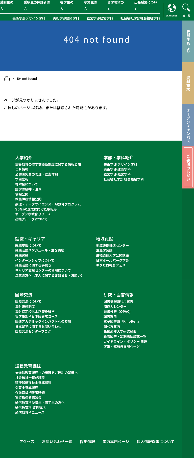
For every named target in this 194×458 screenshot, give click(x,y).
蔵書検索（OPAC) (117, 311)
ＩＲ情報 (21, 169)
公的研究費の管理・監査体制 (36, 174)
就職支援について (28, 245)
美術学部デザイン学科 (28, 18)
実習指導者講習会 (28, 397)
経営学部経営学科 (100, 18)
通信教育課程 (28, 365)
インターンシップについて (34, 260)
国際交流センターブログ (33, 331)
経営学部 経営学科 (117, 174)
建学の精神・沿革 (28, 189)
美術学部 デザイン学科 (120, 164)
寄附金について (26, 184)
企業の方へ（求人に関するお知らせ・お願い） (49, 275)
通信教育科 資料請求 (30, 407)
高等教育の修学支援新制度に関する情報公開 (48, 164)
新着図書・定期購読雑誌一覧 (125, 336)
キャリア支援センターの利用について (43, 270)
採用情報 (87, 441)
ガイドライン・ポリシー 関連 (125, 341)
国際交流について (28, 301)
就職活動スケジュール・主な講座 (39, 250)
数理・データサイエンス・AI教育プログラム (48, 204)
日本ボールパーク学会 (112, 260)
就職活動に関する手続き (33, 265)
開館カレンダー (115, 306)
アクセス (26, 441)
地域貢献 (104, 238)
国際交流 (23, 294)
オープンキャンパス (188, 125)
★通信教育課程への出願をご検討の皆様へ (46, 372)
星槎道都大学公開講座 (112, 255)
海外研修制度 (25, 306)
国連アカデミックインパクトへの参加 (43, 321)
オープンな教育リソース (33, 214)
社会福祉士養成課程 (30, 377)
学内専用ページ (116, 441)
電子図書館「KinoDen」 (122, 321)
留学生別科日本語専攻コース (36, 316)
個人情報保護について (156, 441)
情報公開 (21, 194)
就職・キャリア (30, 238)
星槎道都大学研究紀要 (120, 331)
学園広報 (21, 179)
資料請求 (188, 83)
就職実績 (21, 255)
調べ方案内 (112, 326)
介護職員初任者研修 (30, 392)
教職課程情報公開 (28, 199)
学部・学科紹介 (119, 157)
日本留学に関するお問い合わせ (38, 326)
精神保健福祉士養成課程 (33, 382)
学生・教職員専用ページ (122, 346)
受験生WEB (188, 41)
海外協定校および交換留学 (35, 311)
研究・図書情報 (119, 294)
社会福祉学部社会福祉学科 (140, 18)
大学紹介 (23, 157)
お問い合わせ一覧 (57, 441)
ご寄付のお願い (188, 167)
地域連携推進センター (112, 245)
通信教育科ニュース (29, 412)
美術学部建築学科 (66, 18)
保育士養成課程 (26, 387)
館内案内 (110, 316)
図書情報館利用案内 (118, 301)
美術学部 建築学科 (117, 169)
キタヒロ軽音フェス (111, 265)
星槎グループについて (31, 219)
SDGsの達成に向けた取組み (36, 209)
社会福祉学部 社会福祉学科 (124, 179)
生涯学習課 (104, 250)
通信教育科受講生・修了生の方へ (39, 402)
